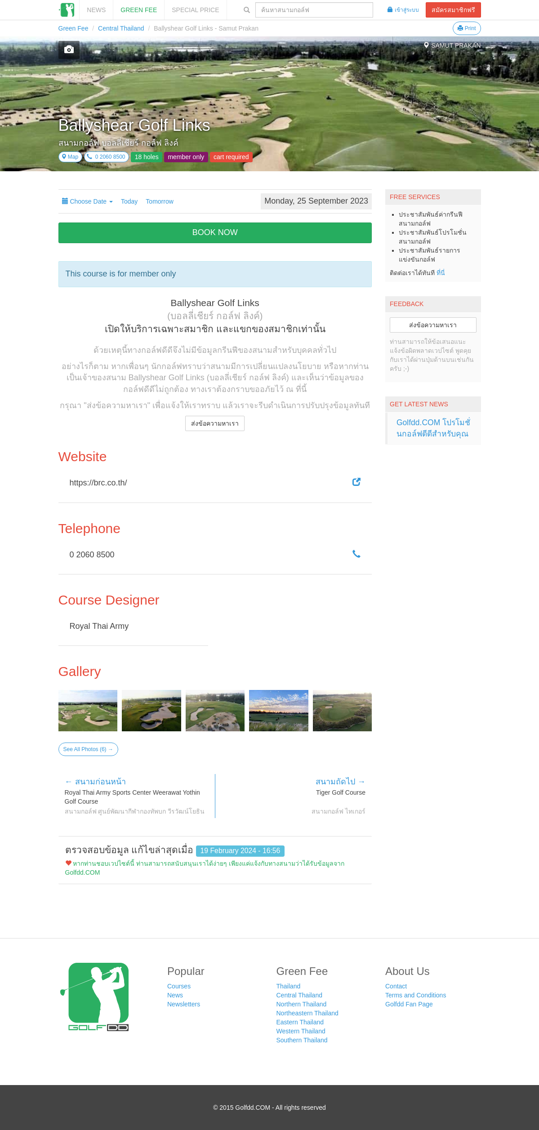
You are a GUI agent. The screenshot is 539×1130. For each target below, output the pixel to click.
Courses (179, 986)
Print (467, 28)
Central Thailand (121, 28)
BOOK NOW (215, 232)
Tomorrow (159, 201)
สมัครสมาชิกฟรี (453, 9)
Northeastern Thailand (307, 1013)
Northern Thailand (301, 1004)
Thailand (288, 986)
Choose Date (87, 201)
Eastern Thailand (300, 1022)
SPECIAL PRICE (195, 9)
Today (129, 201)
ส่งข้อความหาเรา (215, 423)
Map (70, 157)
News (96, 9)
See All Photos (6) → (88, 749)
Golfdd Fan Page (409, 1004)
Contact (396, 986)
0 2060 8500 (106, 157)
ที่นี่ (441, 272)
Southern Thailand (302, 1040)
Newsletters (183, 1004)
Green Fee (138, 9)
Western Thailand (300, 1031)
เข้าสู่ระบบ (403, 10)
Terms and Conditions (415, 995)
